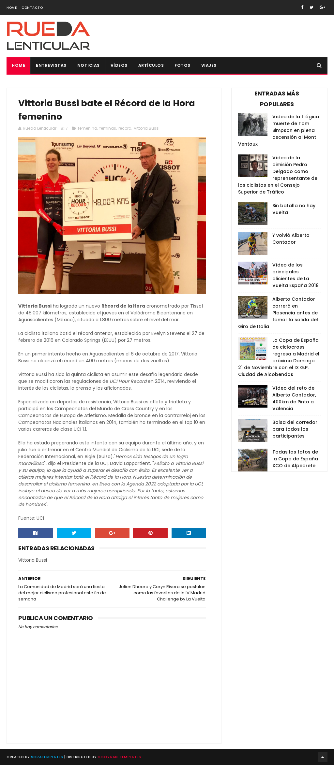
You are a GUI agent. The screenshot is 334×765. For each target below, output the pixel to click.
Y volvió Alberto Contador (291, 238)
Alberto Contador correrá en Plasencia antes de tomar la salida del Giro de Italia (278, 313)
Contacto (32, 7)
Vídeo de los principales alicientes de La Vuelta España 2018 (295, 275)
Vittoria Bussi (146, 128)
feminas (107, 128)
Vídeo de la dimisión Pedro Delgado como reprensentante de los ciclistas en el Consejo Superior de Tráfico (277, 174)
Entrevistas (51, 65)
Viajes (209, 65)
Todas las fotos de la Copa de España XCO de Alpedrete (295, 459)
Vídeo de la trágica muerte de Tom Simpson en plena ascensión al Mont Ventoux (278, 130)
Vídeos (119, 65)
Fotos (182, 65)
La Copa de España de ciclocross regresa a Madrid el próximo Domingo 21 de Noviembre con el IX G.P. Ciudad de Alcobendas (278, 357)
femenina (87, 128)
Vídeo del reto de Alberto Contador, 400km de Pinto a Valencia (294, 398)
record (124, 128)
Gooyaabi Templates (119, 756)
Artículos (151, 65)
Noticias (88, 65)
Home (12, 7)
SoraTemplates (47, 756)
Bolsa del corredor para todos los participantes (294, 429)
